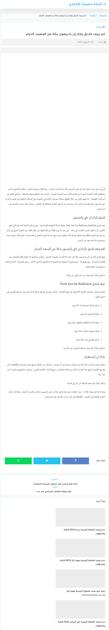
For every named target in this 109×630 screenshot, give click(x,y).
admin (102, 42)
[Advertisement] (54, 77)
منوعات (100, 27)
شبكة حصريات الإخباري (85, 4)
